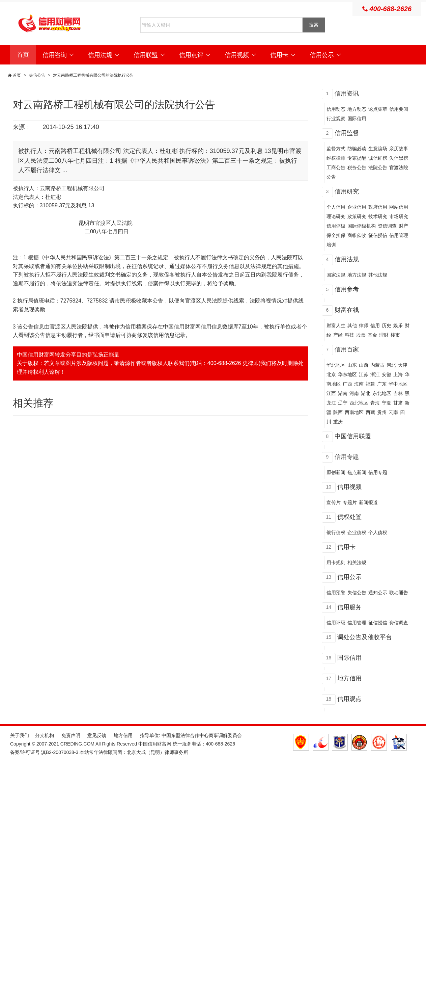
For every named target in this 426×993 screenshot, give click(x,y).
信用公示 (326, 55)
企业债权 (356, 532)
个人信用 (335, 207)
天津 (402, 365)
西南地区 (354, 412)
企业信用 (356, 207)
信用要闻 (398, 109)
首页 (23, 54)
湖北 (365, 393)
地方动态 (356, 109)
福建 (370, 384)
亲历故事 (398, 148)
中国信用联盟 (353, 436)
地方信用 (349, 678)
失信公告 (37, 75)
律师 (363, 325)
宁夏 (386, 403)
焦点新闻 (356, 472)
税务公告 (356, 167)
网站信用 (398, 207)
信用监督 (347, 133)
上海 (398, 374)
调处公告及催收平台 (364, 637)
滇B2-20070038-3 (60, 752)
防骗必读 (356, 148)
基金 (372, 335)
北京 (331, 374)
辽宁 (342, 403)
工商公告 (335, 167)
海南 (359, 384)
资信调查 (387, 226)
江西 (331, 393)
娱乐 (398, 325)
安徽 (386, 374)
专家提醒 (356, 158)
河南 (354, 393)
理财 (384, 335)
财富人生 (335, 325)
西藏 (370, 412)
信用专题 (347, 456)
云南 (393, 412)
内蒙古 (377, 365)
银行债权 (335, 532)
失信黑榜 (398, 158)
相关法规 (356, 562)
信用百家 (347, 349)
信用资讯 (347, 93)
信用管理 (356, 622)
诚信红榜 (377, 158)
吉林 (398, 393)
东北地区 (381, 393)
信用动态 (335, 109)
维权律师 (335, 158)
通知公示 (377, 592)
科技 (349, 335)
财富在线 (347, 310)
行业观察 (335, 118)
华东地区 (347, 374)
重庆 (338, 421)
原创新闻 (335, 472)
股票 (361, 335)
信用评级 (335, 226)
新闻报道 (368, 502)
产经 (338, 335)
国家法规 (335, 275)
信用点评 (195, 55)
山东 (352, 365)
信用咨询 (58, 55)
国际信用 (356, 118)
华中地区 (398, 384)
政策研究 (356, 216)
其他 (352, 325)
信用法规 (104, 55)
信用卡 (283, 55)
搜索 (313, 24)
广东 (382, 384)
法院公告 (377, 167)
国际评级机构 (361, 226)
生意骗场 (377, 148)
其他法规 (377, 275)
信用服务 (349, 607)
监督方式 (335, 148)
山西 (363, 365)
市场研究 (398, 216)
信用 (375, 325)
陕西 (338, 412)
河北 (391, 365)
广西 (347, 384)
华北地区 (335, 365)
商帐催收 (356, 235)
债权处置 (349, 517)
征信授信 (377, 235)
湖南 (342, 393)
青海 (375, 403)
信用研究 (347, 191)
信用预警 (335, 592)
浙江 (375, 374)
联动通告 (398, 592)
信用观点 (349, 699)
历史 (386, 325)
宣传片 (333, 502)
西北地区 (358, 403)
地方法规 (356, 275)
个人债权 (377, 532)
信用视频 (241, 55)
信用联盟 (150, 55)
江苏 (363, 374)
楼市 (395, 335)
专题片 (350, 502)
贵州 (382, 412)
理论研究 (335, 216)
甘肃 (398, 403)
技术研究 (377, 216)
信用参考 (347, 289)
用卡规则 (335, 562)
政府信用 (377, 207)
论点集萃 (377, 109)
